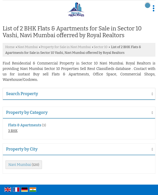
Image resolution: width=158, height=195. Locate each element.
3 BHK (12, 131)
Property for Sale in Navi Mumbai (66, 47)
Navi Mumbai (27, 47)
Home (10, 47)
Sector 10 (100, 47)
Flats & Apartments (24, 125)
